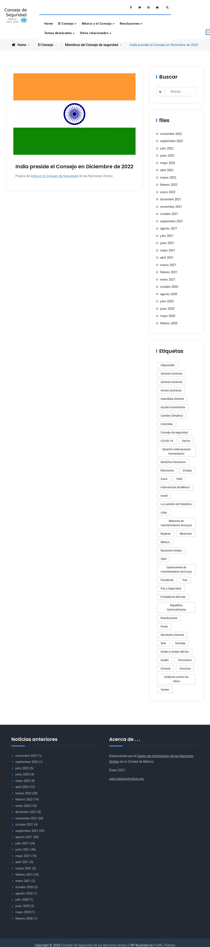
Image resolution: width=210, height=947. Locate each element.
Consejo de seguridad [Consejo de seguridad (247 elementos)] (174, 431)
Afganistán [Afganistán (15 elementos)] (168, 363)
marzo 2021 (168, 263)
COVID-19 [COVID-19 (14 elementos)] (167, 439)
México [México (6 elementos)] (165, 540)
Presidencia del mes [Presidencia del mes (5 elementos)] (173, 595)
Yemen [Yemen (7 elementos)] (165, 688)
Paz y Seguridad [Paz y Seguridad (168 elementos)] (171, 587)
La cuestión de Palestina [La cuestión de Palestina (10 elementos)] (176, 502)
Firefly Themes (164, 944)
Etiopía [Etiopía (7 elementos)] (187, 469)
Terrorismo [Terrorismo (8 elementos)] (185, 658)
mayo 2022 (167, 161)
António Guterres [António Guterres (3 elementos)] (171, 380)
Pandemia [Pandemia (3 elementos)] (167, 578)
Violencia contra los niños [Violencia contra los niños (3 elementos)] (176, 677)
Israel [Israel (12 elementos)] (164, 494)
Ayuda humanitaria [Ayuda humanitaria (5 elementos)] (173, 405)
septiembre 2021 (171, 219)
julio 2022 (166, 147)
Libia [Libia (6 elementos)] (164, 511)
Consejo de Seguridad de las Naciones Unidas (94, 944)
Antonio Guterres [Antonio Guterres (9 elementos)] (171, 372)
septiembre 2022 (171, 139)
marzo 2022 (168, 176)
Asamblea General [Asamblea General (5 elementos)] (172, 397)
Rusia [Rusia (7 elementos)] (164, 625)
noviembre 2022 (171, 132)
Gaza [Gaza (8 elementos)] (164, 477)
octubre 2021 (169, 212)
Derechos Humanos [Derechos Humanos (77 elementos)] (173, 460)
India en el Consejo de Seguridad (54, 174)
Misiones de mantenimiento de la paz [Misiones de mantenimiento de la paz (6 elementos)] (176, 521)
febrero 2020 (168, 321)
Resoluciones (130, 23)
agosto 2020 (168, 292)
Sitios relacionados (94, 33)
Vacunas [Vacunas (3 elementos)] (185, 667)
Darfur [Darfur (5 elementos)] (186, 439)
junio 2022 (167, 154)
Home (48, 23)
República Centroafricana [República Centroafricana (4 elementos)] (176, 606)
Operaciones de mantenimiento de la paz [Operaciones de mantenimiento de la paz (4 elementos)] (176, 568)
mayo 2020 (167, 314)
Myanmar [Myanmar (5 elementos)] (186, 532)
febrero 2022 (168, 183)
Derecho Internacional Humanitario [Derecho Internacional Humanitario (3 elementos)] (176, 450)
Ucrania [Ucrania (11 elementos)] (165, 667)
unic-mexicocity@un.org (126, 777)
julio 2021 (166, 234)
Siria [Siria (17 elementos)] (163, 641)
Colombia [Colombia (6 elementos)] (167, 422)
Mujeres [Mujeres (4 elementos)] (166, 532)
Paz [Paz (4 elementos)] (185, 578)
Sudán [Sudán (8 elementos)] (165, 658)
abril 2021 (166, 256)
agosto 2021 (168, 227)
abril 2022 (166, 169)
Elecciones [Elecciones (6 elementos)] (167, 469)
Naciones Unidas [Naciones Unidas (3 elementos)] (171, 549)
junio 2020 (167, 307)
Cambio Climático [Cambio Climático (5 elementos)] (172, 414)
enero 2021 (167, 278)
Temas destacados (58, 33)
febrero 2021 (168, 271)
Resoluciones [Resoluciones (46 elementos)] (169, 616)
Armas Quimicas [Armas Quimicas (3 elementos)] (171, 389)
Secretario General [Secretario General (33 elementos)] (172, 633)
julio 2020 (166, 300)
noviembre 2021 (171, 205)
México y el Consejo (97, 23)
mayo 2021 (167, 249)
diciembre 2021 (170, 198)
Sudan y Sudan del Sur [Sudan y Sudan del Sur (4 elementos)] (175, 650)
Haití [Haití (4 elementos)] (179, 477)
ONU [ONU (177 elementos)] (164, 557)
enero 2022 (167, 190)
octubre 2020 (169, 285)
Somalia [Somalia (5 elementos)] (180, 641)
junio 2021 (167, 241)
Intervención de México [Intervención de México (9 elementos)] (175, 485)
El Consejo (66, 23)
